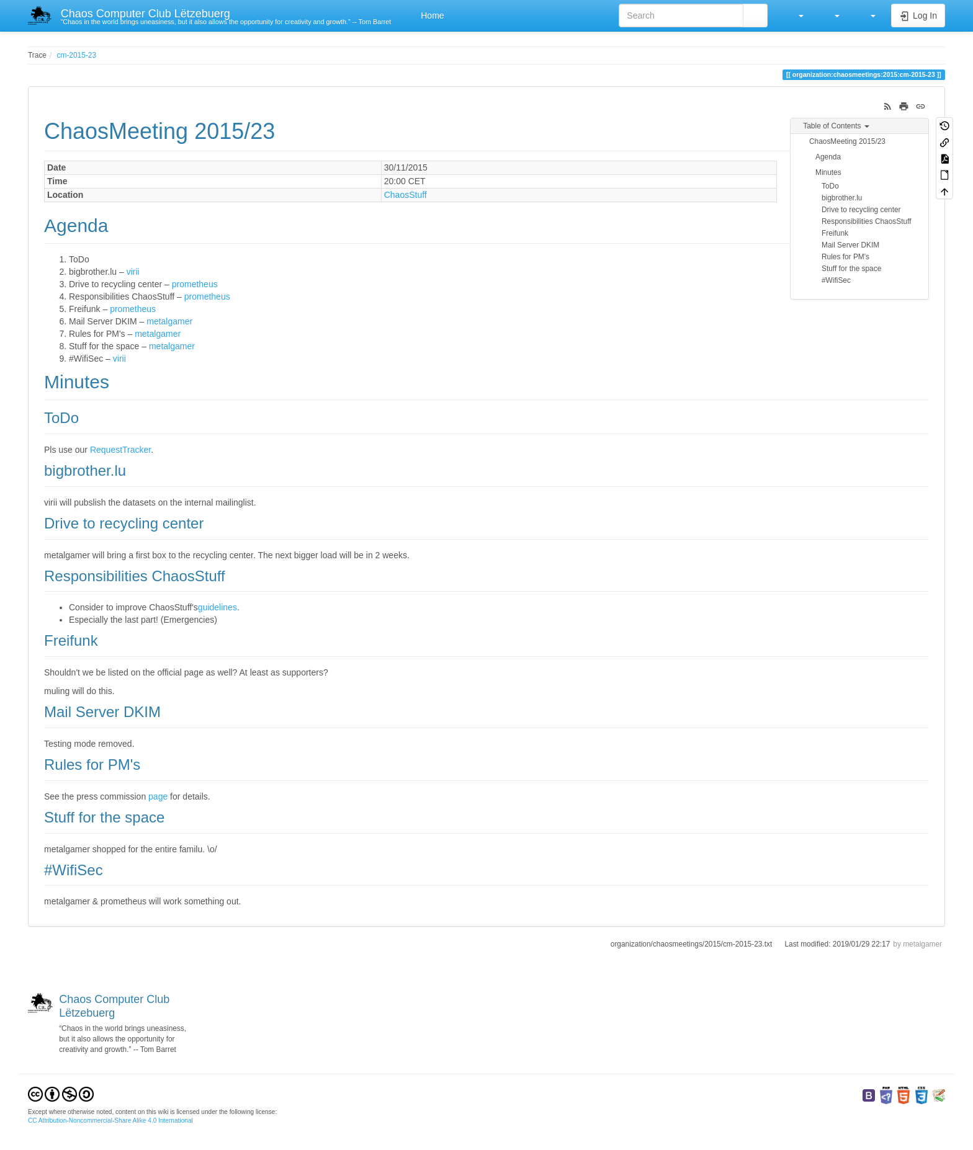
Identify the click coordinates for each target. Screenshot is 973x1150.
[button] (795, 15)
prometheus (195, 284)
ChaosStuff (405, 195)
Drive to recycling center (861, 209)
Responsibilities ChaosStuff (867, 221)
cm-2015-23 (76, 55)
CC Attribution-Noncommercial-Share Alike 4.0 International (110, 1120)
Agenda (828, 157)
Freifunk (835, 233)
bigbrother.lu (842, 198)
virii (133, 272)
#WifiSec (836, 280)
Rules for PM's (845, 256)
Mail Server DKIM (850, 245)
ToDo (830, 186)
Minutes (828, 172)
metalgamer (169, 321)
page (158, 796)
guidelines (217, 607)
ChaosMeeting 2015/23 (847, 141)
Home (431, 15)
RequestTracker (120, 450)
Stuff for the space (851, 268)
